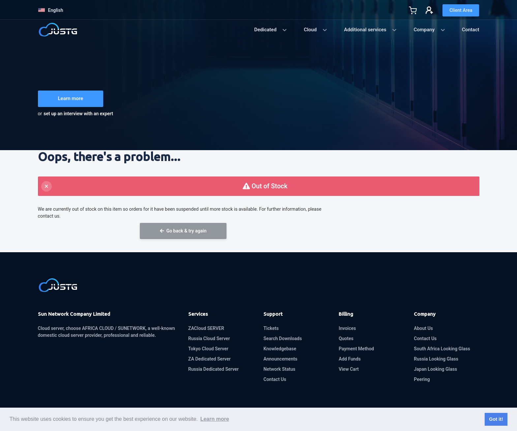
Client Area (460, 10)
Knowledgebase (279, 348)
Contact (470, 30)
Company (429, 30)
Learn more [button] (214, 419)
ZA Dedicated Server (209, 359)
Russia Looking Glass (436, 359)
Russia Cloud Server (209, 338)
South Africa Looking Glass (442, 348)
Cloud (315, 30)
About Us (423, 328)
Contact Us (274, 379)
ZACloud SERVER (206, 328)
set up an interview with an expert (78, 113)
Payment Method (356, 348)
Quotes (346, 338)
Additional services (370, 30)
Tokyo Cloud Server (208, 348)
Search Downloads (282, 338)
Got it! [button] (496, 419)
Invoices (347, 328)
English (50, 10)
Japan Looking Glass (435, 369)
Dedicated (270, 30)
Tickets (271, 328)
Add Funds (350, 359)
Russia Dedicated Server (213, 369)
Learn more (70, 98)
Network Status (279, 369)
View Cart (349, 369)
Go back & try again (183, 230)
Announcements (280, 359)
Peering (422, 379)
